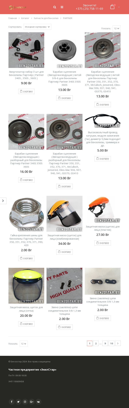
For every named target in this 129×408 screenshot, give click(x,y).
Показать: (106, 28)
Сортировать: (15, 26)
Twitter (18, 402)
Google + (32, 402)
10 (111, 343)
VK (38, 402)
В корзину (28, 91)
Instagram (25, 402)
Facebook (12, 402)
